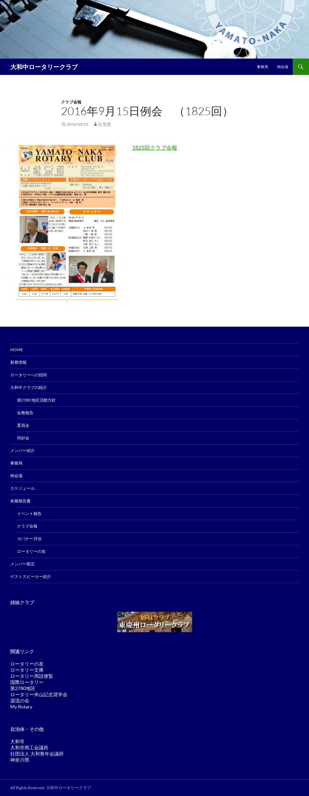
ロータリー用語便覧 (31, 676)
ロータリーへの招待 (28, 374)
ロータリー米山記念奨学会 (38, 694)
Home (16, 349)
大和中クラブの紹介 (28, 387)
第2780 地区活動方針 (36, 400)
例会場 (282, 66)
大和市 (17, 741)
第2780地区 (22, 688)
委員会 (23, 425)
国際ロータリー (27, 682)
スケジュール (22, 488)
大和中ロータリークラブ (44, 67)
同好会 (23, 437)
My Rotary (21, 706)
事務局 (262, 66)
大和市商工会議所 (29, 747)
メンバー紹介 (22, 450)
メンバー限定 (22, 563)
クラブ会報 (71, 102)
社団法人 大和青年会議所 (37, 753)
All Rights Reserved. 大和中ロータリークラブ (50, 787)
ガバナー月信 (29, 538)
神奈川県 (19, 760)
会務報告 (25, 412)
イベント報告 (29, 513)
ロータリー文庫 (27, 670)
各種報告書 (20, 500)
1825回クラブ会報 (154, 147)
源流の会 (19, 700)
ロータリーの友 (31, 551)
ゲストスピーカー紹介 (30, 576)
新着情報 (18, 362)
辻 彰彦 (104, 124)
